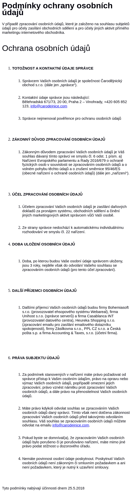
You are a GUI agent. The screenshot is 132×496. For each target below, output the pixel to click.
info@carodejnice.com (49, 106)
